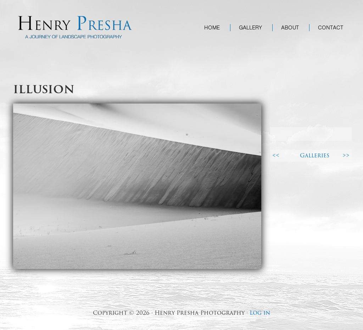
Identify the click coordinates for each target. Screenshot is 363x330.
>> (346, 155)
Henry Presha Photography (75, 27)
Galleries (314, 155)
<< (275, 155)
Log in (260, 312)
